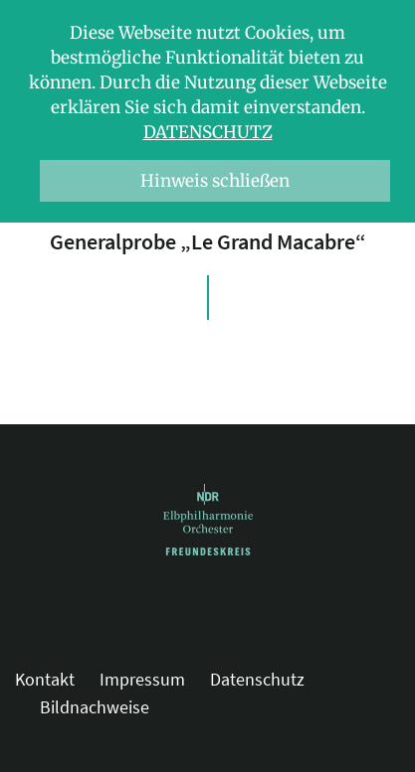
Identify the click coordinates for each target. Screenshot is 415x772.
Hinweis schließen (215, 181)
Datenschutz (208, 132)
